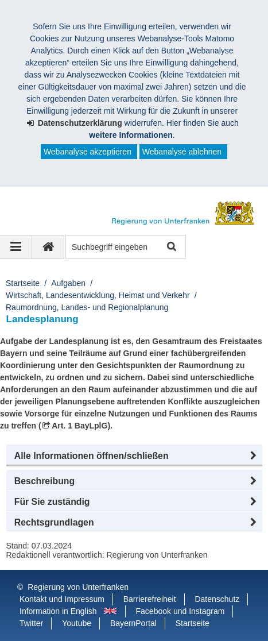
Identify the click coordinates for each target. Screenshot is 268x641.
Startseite (23, 283)
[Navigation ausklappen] (16, 247)
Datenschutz (217, 599)
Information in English (58, 611)
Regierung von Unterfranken (78, 587)
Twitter (31, 623)
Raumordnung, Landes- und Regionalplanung (87, 307)
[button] (134, 456)
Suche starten (170, 247)
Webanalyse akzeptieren (87, 151)
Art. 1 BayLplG (79, 425)
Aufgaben (68, 283)
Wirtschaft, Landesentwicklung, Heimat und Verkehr (98, 295)
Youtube (76, 623)
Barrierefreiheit (149, 599)
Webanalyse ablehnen (182, 151)
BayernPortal (133, 623)
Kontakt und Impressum (62, 599)
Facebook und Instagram (180, 611)
